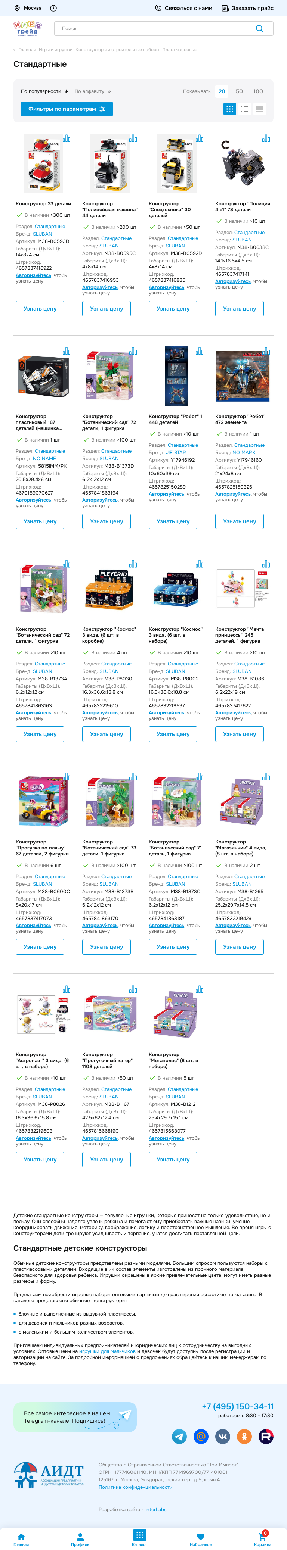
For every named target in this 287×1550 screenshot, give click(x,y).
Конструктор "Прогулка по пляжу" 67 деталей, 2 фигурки (42, 848)
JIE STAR (176, 452)
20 (222, 91)
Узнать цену (40, 308)
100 (258, 91)
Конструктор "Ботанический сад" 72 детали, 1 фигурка (109, 422)
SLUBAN (42, 234)
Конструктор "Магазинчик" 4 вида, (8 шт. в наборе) (240, 848)
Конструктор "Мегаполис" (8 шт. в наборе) (173, 1061)
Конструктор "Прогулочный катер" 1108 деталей (107, 1061)
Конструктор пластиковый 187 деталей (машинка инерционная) (37, 422)
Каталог (140, 1538)
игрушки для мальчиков (107, 1351)
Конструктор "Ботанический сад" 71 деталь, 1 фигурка (175, 848)
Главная (21, 1539)
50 (239, 91)
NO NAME (44, 458)
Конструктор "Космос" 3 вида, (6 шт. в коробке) (109, 635)
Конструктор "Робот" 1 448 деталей (175, 419)
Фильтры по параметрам (66, 109)
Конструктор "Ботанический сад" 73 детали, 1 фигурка (109, 848)
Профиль (80, 1539)
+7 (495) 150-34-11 (238, 1406)
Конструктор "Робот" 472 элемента (240, 419)
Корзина (262, 1539)
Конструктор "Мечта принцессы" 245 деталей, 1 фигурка (239, 635)
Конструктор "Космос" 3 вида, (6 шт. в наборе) (176, 635)
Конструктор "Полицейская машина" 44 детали (110, 210)
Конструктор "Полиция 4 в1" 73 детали (242, 207)
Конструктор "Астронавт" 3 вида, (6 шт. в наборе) (42, 1061)
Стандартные (50, 226)
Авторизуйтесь (33, 275)
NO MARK (243, 452)
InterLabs (156, 1509)
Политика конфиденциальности (136, 1487)
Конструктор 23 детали (43, 204)
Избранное (201, 1539)
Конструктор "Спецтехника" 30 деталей (170, 210)
